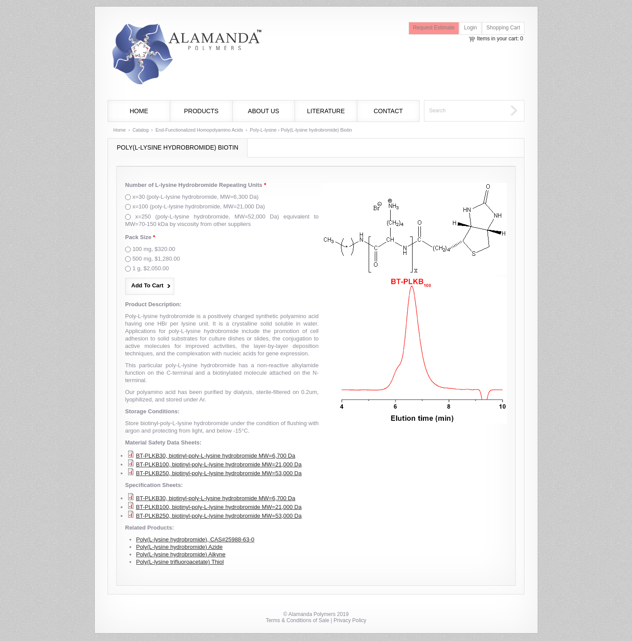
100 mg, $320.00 (154, 249)
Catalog (141, 129)
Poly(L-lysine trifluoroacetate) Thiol (180, 562)
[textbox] (464, 110)
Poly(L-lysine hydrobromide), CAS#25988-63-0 (195, 539)
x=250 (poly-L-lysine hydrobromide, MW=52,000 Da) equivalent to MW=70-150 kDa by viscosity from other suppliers (222, 220)
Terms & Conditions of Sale (297, 620)
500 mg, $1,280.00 (156, 258)
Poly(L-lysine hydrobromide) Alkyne (181, 554)
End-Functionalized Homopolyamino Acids (199, 129)
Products (201, 111)
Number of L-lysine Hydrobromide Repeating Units (195, 185)
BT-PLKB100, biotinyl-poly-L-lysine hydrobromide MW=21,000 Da (219, 464)
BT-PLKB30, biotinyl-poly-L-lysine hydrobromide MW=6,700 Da (215, 455)
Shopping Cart (503, 28)
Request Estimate (434, 28)
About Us (263, 111)
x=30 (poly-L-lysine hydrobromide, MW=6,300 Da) (196, 196)
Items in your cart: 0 (500, 39)
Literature (326, 111)
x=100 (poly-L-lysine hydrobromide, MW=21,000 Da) (199, 206)
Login (470, 28)
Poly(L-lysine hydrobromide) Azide (179, 547)
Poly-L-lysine (263, 129)
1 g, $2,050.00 (151, 268)
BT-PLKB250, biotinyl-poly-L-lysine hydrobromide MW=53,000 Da (219, 473)
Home (139, 111)
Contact (388, 111)
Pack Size (140, 237)
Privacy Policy (350, 620)
